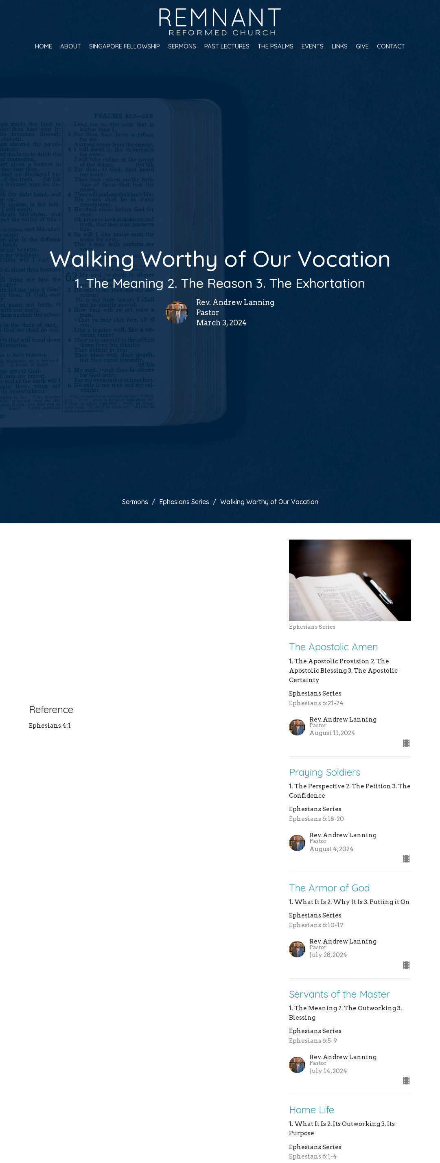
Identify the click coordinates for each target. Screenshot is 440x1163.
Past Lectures (227, 46)
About (70, 46)
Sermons (182, 46)
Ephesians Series (184, 502)
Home (43, 46)
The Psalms (275, 46)
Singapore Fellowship (124, 46)
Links (340, 46)
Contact (391, 46)
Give (362, 46)
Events (313, 46)
